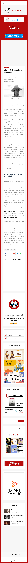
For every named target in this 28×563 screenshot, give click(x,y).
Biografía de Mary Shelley (17, 521)
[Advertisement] (14, 51)
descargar (10, 561)
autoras (7, 249)
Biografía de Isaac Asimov (17, 515)
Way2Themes (15, 558)
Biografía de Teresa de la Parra (16, 510)
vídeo (15, 561)
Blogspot (14, 559)
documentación (21, 561)
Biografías (13, 249)
